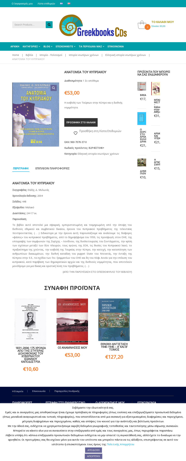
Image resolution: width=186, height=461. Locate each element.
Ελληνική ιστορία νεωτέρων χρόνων (125, 55)
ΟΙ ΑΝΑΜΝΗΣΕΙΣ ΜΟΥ (72, 348)
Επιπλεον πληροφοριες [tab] (52, 168)
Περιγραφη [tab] (21, 168)
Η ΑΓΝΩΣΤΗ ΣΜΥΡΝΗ (159, 162)
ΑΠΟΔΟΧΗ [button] (93, 450)
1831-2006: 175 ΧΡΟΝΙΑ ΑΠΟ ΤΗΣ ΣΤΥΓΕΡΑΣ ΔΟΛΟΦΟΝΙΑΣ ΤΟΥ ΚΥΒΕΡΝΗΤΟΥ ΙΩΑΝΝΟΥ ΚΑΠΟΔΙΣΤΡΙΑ (30, 355)
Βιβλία (29, 55)
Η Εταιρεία (17, 391)
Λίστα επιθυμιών (48, 3)
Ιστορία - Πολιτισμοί (51, 55)
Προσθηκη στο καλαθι (81, 122)
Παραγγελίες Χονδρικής (66, 391)
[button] (54, 88)
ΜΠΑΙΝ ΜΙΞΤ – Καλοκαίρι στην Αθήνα (159, 105)
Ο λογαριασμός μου (22, 3)
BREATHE (145, 95)
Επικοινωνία (38, 391)
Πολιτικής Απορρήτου (120, 444)
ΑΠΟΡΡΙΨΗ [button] (93, 456)
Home (15, 55)
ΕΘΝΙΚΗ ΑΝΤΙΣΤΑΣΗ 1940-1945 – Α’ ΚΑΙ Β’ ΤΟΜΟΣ (114, 346)
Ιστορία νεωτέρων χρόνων (84, 55)
